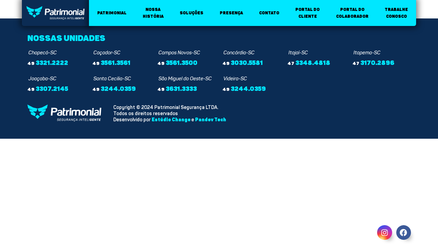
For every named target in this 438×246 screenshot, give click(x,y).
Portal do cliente (307, 13)
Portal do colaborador (352, 13)
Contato (269, 13)
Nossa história (153, 13)
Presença (231, 13)
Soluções (191, 13)
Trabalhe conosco (396, 13)
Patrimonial (112, 13)
